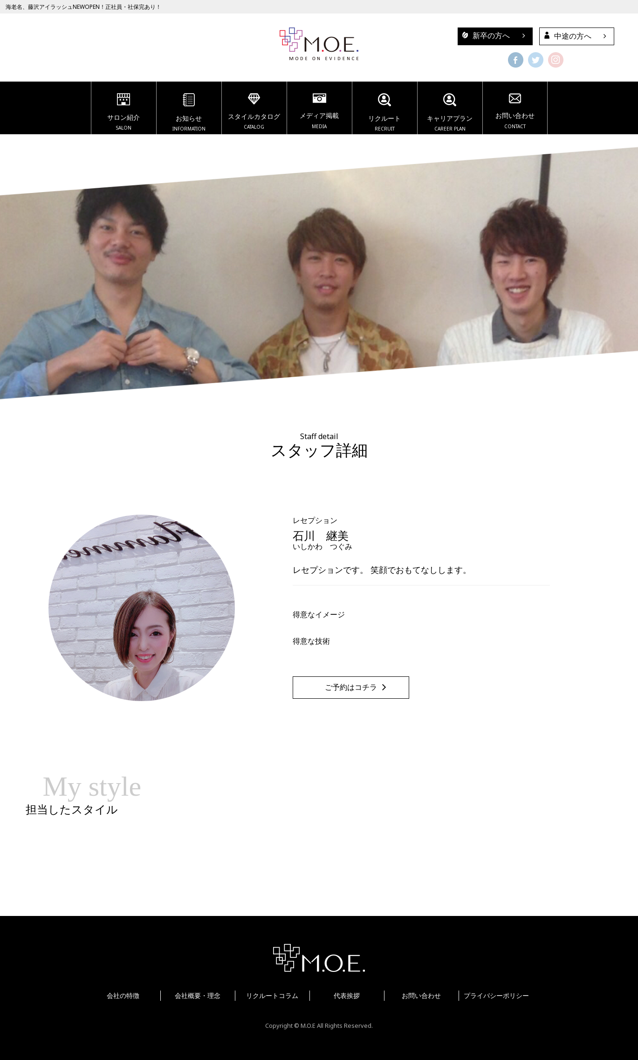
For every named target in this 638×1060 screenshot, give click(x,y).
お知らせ (189, 113)
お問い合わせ (515, 112)
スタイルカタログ (254, 112)
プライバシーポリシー (496, 995)
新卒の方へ (484, 36)
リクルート (384, 113)
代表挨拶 (347, 995)
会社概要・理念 (197, 995)
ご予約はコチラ (351, 687)
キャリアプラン (450, 113)
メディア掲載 (319, 112)
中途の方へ (565, 36)
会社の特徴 (123, 995)
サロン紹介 (123, 113)
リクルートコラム (272, 995)
